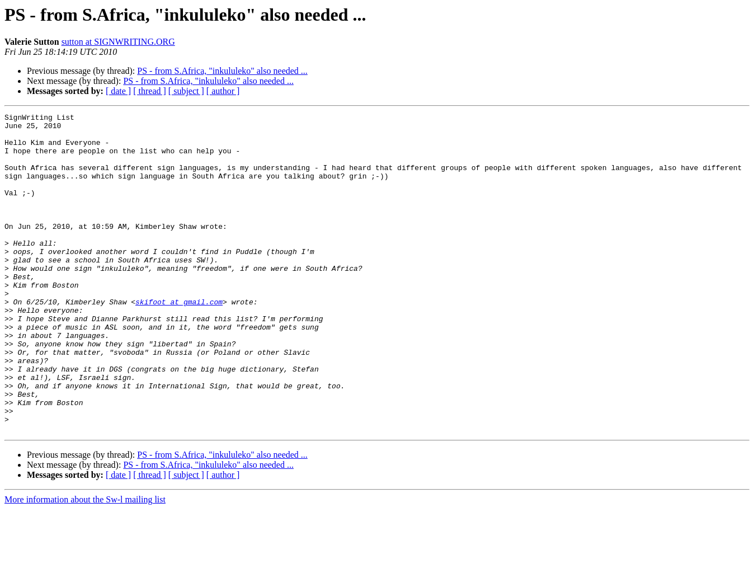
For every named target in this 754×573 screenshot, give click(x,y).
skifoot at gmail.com (179, 340)
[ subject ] (186, 91)
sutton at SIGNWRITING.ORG (118, 41)
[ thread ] (149, 91)
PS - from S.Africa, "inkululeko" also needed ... (222, 71)
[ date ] (118, 91)
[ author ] (223, 91)
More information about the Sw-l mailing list (85, 563)
